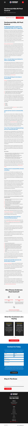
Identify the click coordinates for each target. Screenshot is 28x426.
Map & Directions (14, 404)
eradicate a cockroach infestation (8, 211)
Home (14, 408)
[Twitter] (17, 421)
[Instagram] (15, 421)
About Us (14, 409)
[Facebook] (12, 421)
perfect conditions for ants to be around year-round (13, 221)
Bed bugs (5, 80)
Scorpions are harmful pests (8, 263)
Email (15, 355)
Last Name (16, 353)
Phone (5, 355)
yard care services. (13, 74)
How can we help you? (7, 362)
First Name (6, 353)
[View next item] (14, 337)
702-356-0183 (14, 398)
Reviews (14, 416)
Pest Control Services (14, 413)
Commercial (14, 412)
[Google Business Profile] (10, 421)
